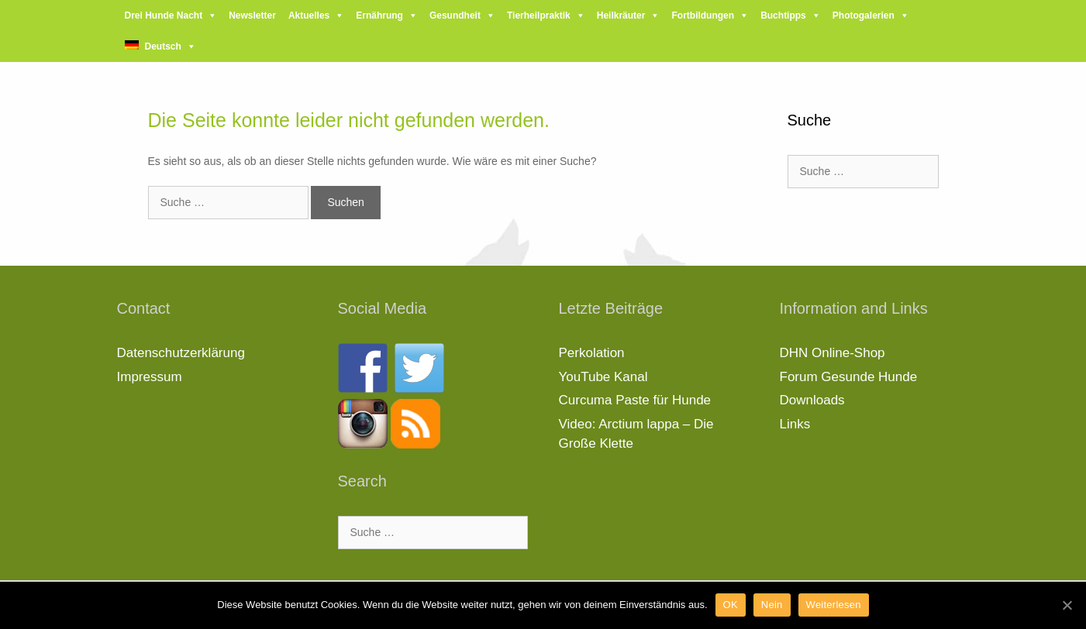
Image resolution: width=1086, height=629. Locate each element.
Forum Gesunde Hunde (849, 376)
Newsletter (252, 15)
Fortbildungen (702, 15)
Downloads (812, 400)
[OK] (1066, 605)
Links (795, 424)
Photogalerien (864, 15)
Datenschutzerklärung (181, 352)
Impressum (149, 376)
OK (730, 604)
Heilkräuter (621, 15)
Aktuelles (308, 15)
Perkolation (592, 352)
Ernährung (379, 15)
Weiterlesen (833, 604)
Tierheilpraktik (539, 15)
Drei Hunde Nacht (164, 15)
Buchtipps (783, 15)
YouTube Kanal (603, 376)
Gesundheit (455, 15)
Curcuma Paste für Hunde (635, 400)
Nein (772, 604)
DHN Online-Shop (832, 352)
